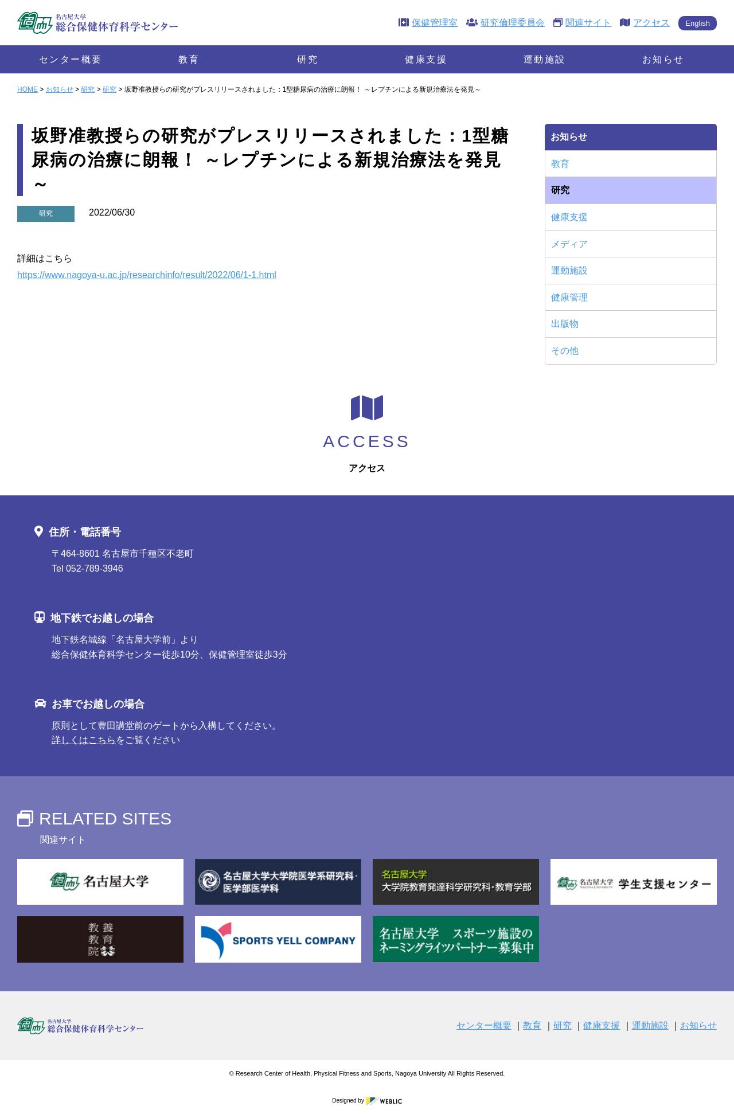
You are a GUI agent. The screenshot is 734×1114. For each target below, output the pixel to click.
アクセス (645, 23)
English (697, 23)
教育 (189, 59)
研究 (307, 59)
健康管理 (569, 297)
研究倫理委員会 (505, 23)
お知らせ (663, 59)
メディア (569, 244)
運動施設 (545, 59)
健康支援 (426, 59)
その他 (565, 350)
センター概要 (71, 59)
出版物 (565, 324)
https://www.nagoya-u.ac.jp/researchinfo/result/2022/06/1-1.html (146, 275)
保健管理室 (428, 23)
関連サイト (582, 23)
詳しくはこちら (84, 740)
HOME (27, 89)
